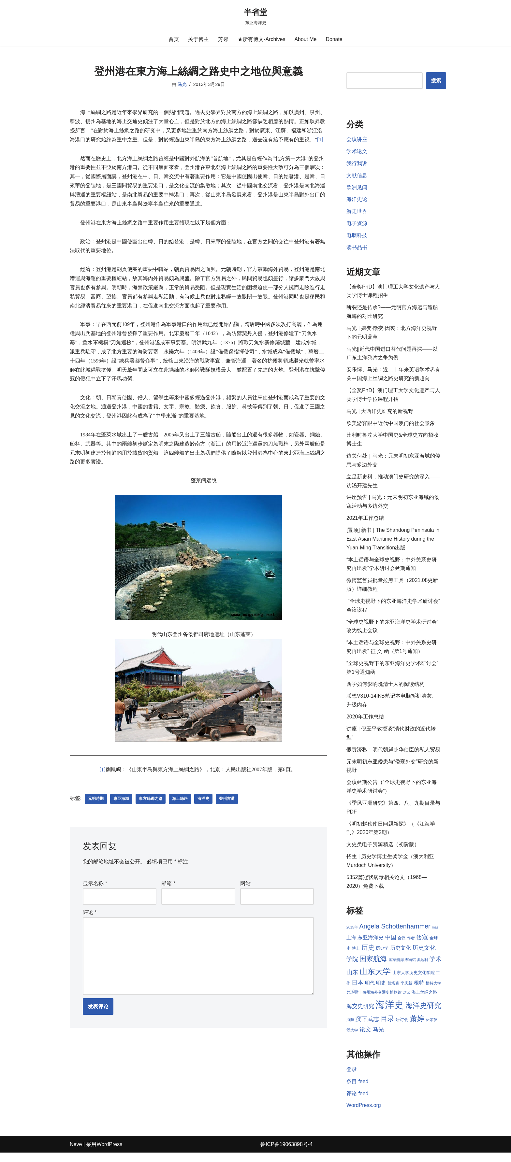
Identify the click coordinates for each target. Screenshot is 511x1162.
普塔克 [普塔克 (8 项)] (393, 991)
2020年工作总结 (365, 723)
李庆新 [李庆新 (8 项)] (406, 991)
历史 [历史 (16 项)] (367, 955)
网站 (245, 876)
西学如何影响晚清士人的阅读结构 (385, 690)
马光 (181, 84)
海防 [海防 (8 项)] (359, 1028)
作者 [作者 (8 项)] (411, 946)
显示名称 (95, 876)
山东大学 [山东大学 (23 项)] (375, 979)
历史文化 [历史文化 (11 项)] (400, 956)
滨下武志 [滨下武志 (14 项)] (376, 1027)
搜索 (436, 80)
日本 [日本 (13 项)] (357, 991)
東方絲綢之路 (150, 791)
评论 (90, 905)
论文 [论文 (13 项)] (373, 1038)
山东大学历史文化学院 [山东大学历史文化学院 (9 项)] (413, 980)
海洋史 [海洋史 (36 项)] (395, 1013)
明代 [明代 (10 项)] (370, 991)
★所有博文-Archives (261, 39)
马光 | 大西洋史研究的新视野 (379, 414)
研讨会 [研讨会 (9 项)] (410, 1028)
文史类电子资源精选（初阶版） (382, 852)
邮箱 (168, 876)
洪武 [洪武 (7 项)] (412, 1001)
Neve (76, 1153)
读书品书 (356, 249)
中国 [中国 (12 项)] (390, 945)
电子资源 (356, 224)
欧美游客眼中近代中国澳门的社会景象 (390, 426)
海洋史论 (356, 200)
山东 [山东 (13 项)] (352, 980)
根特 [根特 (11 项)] (419, 991)
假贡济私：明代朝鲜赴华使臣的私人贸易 (393, 756)
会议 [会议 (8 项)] (401, 946)
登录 (351, 1078)
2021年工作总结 (365, 522)
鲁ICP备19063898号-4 (286, 1153)
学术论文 (356, 152)
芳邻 (223, 39)
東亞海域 (121, 791)
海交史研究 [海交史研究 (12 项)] (366, 1014)
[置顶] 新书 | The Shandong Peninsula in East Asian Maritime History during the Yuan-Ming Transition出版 (393, 543)
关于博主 (198, 39)
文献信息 (356, 176)
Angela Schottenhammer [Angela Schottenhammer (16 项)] (395, 934)
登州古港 (227, 791)
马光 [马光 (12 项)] (386, 1038)
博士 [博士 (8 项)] (356, 956)
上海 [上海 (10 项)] (351, 945)
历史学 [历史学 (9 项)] (382, 956)
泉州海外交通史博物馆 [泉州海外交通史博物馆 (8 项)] (387, 1001)
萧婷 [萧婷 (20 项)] (425, 1027)
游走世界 (356, 212)
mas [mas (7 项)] (435, 935)
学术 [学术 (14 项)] (435, 967)
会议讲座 (356, 140)
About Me (305, 39)
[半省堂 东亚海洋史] (255, 16)
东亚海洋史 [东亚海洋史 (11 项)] (371, 945)
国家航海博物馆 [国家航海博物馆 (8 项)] (402, 968)
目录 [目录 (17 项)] (396, 1027)
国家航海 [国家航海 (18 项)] (373, 967)
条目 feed (357, 1090)
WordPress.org (363, 1115)
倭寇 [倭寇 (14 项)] (422, 945)
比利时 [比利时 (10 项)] (359, 1000)
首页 (173, 39)
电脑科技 (356, 236)
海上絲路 (180, 791)
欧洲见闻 (356, 188)
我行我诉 (356, 164)
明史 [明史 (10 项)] (381, 991)
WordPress (109, 1153)
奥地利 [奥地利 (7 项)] (422, 968)
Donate (334, 39)
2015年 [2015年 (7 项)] (352, 935)
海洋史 (203, 791)
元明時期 (96, 791)
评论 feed (357, 1102)
